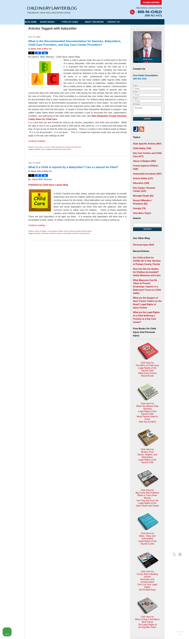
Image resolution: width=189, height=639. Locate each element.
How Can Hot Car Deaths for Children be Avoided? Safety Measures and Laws (146, 261)
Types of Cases (76, 22)
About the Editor (100, 22)
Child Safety (141, 148)
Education (140, 176)
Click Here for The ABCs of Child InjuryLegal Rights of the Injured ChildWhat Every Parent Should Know (147, 328)
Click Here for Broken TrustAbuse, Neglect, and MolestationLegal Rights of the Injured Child (147, 394)
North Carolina (69, 231)
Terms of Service (92, 594)
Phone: (135, 98)
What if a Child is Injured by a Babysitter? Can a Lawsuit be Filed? (73, 167)
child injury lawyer (55, 233)
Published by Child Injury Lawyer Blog (48, 185)
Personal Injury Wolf (142, 235)
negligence (49, 149)
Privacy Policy (79, 574)
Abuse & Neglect (40, 231)
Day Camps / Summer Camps (45, 147)
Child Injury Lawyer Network (60, 609)
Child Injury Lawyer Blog (52, 10)
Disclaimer (93, 574)
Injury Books (54, 22)
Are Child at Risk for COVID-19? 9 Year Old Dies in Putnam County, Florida (146, 250)
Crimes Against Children (55, 231)
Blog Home (34, 22)
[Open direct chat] (174, 551)
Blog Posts (120, 574)
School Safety (142, 172)
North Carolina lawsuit (82, 233)
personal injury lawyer (64, 149)
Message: (136, 104)
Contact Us (123, 22)
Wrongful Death (142, 188)
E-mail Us (33, 588)
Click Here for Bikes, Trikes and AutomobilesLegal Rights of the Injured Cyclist (147, 460)
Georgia (138, 199)
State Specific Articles (84, 231)
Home (66, 574)
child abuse (45, 233)
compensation (67, 233)
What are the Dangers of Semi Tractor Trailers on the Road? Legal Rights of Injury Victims (146, 283)
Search (147, 220)
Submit (147, 119)
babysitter (37, 149)
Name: (135, 86)
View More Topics (141, 204)
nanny (43, 149)
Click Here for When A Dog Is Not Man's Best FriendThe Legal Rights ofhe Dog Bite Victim (147, 526)
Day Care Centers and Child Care (70, 147)
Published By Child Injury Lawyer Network (146, 8)
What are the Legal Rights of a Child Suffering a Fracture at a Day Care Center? (146, 293)
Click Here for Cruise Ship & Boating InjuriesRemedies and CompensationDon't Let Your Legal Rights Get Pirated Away (147, 492)
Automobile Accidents (145, 168)
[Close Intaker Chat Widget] (180, 551)
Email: (135, 92)
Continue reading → (38, 141)
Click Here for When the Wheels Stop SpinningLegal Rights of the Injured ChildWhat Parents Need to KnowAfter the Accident (147, 361)
